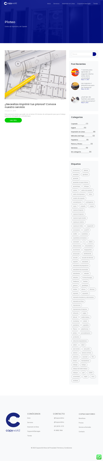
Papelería (78, 140)
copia (74, 206)
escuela (75, 257)
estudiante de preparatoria (80, 265)
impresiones (76, 305)
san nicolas (76, 349)
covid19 (86, 230)
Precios (81, 423)
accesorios (76, 170)
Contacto (82, 431)
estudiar (86, 273)
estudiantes (76, 273)
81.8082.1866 (58, 430)
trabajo (84, 364)
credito (75, 234)
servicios (75, 357)
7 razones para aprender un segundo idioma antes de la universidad (87, 74)
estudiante (85, 261)
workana (75, 380)
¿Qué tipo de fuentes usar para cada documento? (88, 99)
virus (93, 376)
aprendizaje (76, 186)
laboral (75, 317)
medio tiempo (85, 317)
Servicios (56, 4)
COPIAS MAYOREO (87, 414)
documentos (89, 246)
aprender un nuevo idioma (80, 182)
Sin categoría (80, 152)
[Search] (94, 54)
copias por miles (78, 226)
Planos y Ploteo (80, 144)
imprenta (75, 293)
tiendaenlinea (85, 360)
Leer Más (13, 120)
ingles (84, 313)
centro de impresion (79, 194)
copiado (83, 206)
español (75, 261)
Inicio (49, 4)
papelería (86, 325)
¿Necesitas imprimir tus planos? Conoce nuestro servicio (30, 106)
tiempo (75, 360)
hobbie (75, 289)
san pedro (87, 349)
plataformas (84, 329)
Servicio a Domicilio (85, 427)
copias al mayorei (78, 210)
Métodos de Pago (81, 136)
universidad (76, 376)
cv (84, 242)
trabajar (75, 364)
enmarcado (76, 253)
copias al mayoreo (78, 214)
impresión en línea (78, 301)
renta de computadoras (80, 341)
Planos (75, 329)
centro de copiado (86, 190)
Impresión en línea (33, 427)
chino (90, 194)
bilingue (86, 186)
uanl (83, 372)
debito (91, 242)
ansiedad (75, 174)
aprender (75, 178)
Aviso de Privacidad (50, 448)
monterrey (76, 321)
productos (76, 337)
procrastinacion (85, 333)
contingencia (89, 202)
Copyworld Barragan (33, 431)
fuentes (85, 281)
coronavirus (76, 230)
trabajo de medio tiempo (80, 368)
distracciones (77, 246)
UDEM (90, 372)
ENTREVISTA (87, 253)
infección (75, 313)
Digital (77, 128)
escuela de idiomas (87, 257)
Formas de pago (87, 277)
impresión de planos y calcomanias (83, 297)
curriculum (76, 242)
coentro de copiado (79, 198)
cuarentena (84, 234)
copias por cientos (78, 222)
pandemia (76, 325)
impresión (85, 293)
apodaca (85, 174)
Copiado (78, 124)
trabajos (75, 372)
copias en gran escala (79, 218)
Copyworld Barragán (84, 4)
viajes (85, 376)
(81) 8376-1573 (59, 426)
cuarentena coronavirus (80, 238)
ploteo (75, 333)
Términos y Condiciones (64, 448)
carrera (75, 190)
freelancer (76, 281)
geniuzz (75, 285)
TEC (93, 357)
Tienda (95, 4)
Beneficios (82, 418)
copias (92, 206)
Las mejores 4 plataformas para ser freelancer (87, 85)
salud (82, 345)
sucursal (84, 357)
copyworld (90, 226)
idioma (83, 289)
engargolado (88, 249)
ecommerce (76, 249)
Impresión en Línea (68, 4)
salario (75, 345)
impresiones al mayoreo (80, 309)
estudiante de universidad (80, 269)
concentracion (77, 202)
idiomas (92, 289)
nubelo (85, 321)
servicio (75, 353)
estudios (75, 277)
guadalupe (85, 285)
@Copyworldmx (59, 418)
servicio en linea (86, 353)
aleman (86, 170)
